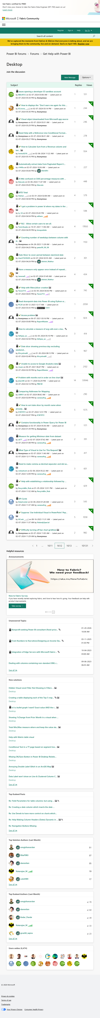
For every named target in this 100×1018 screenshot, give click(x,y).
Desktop (12, 691)
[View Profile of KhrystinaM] (23, 353)
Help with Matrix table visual (21, 737)
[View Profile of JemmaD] (21, 276)
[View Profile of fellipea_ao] (22, 336)
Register (61, 30)
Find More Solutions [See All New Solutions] (13, 784)
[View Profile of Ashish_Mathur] (48, 261)
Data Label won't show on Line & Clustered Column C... (33, 776)
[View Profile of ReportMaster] (42, 321)
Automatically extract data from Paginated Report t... (42, 164)
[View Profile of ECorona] (21, 108)
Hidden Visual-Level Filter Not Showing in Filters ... (31, 688)
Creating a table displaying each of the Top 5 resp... (32, 697)
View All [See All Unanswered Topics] (13, 670)
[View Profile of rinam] (20, 367)
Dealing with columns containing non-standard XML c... (33, 663)
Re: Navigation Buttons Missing (22, 826)
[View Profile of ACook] (21, 519)
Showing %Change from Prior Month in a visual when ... (33, 717)
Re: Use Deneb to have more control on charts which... (33, 813)
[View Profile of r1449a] (21, 167)
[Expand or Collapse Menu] (4, 25)
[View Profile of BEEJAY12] (22, 94)
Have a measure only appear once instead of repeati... (42, 269)
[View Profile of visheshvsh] (22, 470)
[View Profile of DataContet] (22, 502)
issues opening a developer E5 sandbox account (40, 91)
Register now (83, 43)
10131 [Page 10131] (85, 545)
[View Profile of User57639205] (24, 258)
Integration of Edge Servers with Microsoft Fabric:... (35, 652)
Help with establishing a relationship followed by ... (43, 481)
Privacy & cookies (8, 996)
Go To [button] (87, 30)
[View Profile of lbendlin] (45, 170)
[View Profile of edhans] (40, 216)
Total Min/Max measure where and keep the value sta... (33, 727)
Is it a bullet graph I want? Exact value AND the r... (34, 707)
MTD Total (23, 192)
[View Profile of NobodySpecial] (43, 522)
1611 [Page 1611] (50, 545)
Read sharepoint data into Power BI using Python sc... (42, 301)
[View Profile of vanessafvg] (41, 397)
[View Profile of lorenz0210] (22, 153)
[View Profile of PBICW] (40, 384)
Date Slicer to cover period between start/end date (41, 255)
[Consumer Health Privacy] (33, 1009)
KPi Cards (23, 498)
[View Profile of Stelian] (21, 196)
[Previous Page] (32, 546)
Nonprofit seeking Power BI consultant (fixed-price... (35, 629)
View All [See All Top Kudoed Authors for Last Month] (13, 938)
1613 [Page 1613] (69, 545)
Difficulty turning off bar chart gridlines (39, 530)
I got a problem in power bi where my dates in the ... (44, 206)
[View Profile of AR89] (47, 308)
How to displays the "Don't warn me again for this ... (44, 105)
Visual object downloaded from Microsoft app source (44, 119)
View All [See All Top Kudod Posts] (13, 830)
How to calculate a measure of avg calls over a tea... (42, 329)
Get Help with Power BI (57, 53)
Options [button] (85, 77)
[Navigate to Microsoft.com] (9, 18)
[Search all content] (66, 36)
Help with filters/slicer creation (35, 287)
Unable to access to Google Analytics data (40, 363)
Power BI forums (16, 53)
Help (78, 30)
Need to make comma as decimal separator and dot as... (43, 464)
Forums (34, 53)
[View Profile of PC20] (20, 304)
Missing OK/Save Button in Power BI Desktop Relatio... (33, 756)
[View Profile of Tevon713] (22, 291)
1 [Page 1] (36, 545)
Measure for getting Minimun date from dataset (40, 436)
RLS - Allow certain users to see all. (36, 223)
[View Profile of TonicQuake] (23, 227)
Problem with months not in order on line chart (39, 377)
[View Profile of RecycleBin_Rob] (24, 488)
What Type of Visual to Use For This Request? (39, 450)
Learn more (7, 10)
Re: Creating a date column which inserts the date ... (32, 807)
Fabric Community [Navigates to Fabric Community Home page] (29, 18)
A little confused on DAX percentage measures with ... (42, 178)
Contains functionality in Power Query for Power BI (43, 422)
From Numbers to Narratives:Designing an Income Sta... (37, 640)
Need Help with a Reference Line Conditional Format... (43, 133)
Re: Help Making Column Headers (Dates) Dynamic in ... (34, 819)
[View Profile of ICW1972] (22, 412)
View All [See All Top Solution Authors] (13, 884)
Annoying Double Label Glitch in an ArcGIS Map (30, 766)
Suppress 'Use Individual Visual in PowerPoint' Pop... (44, 512)
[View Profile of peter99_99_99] (43, 247)
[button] (70, 77)
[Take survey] (17, 606)
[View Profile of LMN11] (21, 394)
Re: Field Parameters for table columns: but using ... (32, 800)
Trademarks (5, 1004)
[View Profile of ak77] (20, 439)
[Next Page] (91, 546)
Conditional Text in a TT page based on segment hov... (33, 747)
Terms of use (6, 1000)
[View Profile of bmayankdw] (42, 230)
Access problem (28, 315)
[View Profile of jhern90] (21, 381)
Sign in (70, 30)
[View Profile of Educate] (21, 182)
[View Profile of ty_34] (20, 213)
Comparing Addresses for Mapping (34, 391)
